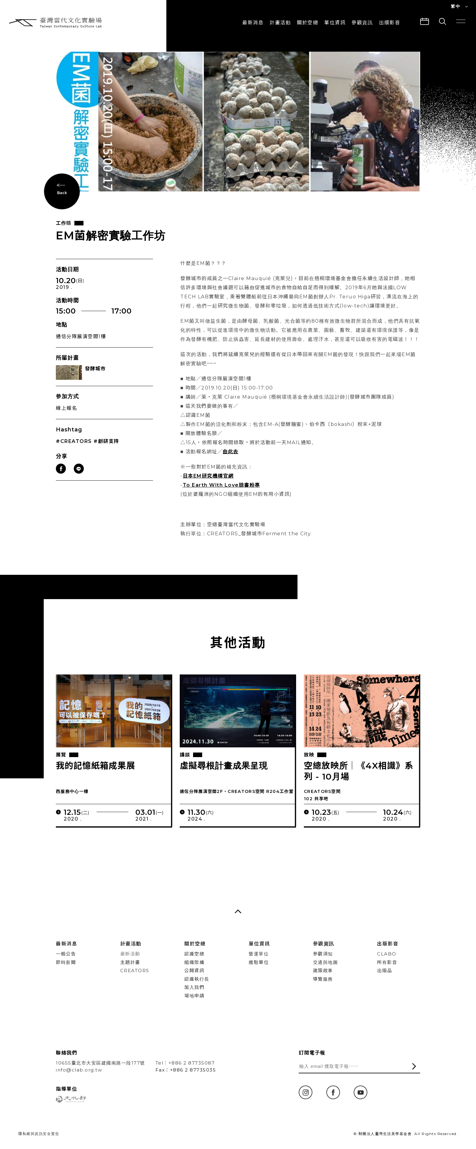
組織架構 (194, 962)
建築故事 (323, 970)
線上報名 (66, 419)
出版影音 (387, 944)
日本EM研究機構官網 (208, 487)
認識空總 (194, 954)
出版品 (384, 970)
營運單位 (259, 954)
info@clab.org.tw (79, 1070)
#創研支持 (106, 452)
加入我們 (194, 987)
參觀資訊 (362, 23)
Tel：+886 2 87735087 (185, 1063)
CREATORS (134, 970)
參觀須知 (323, 954)
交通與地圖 (325, 962)
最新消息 (253, 23)
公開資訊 (194, 970)
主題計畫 (130, 962)
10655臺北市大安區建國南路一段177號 (100, 1063)
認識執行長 (196, 979)
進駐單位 (259, 962)
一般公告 (66, 954)
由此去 (231, 462)
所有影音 (387, 962)
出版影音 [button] (389, 23)
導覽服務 (323, 979)
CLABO (386, 954)
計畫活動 (280, 23)
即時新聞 (66, 962)
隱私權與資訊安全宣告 (38, 1133)
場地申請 (194, 996)
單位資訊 (334, 23)
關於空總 (307, 23)
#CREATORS (74, 452)
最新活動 (130, 954)
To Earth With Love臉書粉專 (221, 496)
